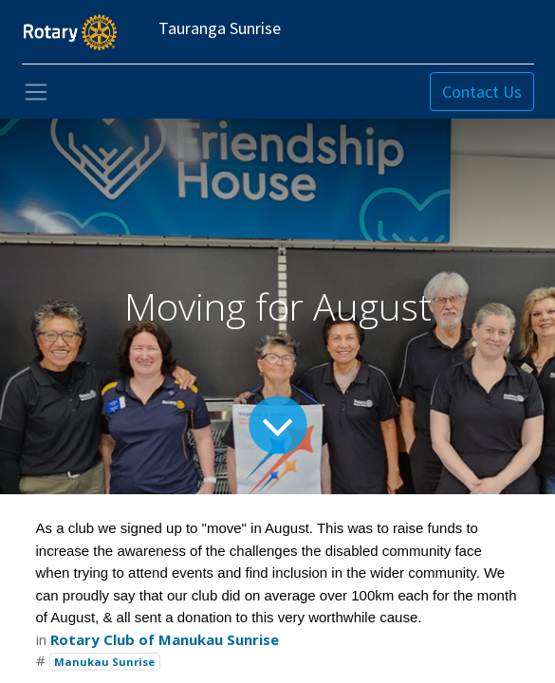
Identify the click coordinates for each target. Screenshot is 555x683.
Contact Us (482, 91)
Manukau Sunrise (104, 662)
